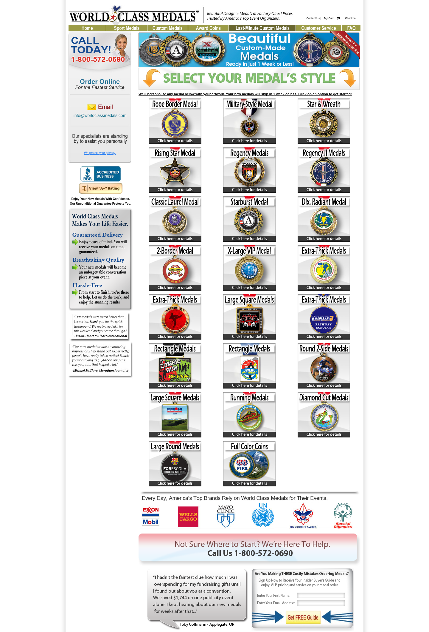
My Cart (328, 18)
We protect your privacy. (100, 153)
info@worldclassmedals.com (100, 115)
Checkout (350, 18)
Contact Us (313, 18)
